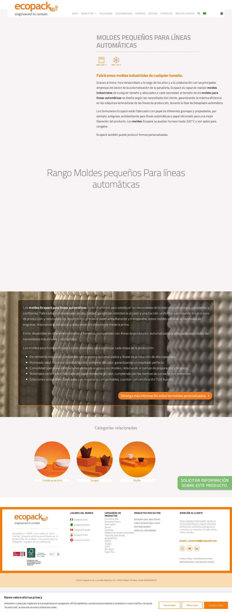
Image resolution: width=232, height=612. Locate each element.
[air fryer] (52, 443)
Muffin (137, 480)
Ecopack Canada (80, 529)
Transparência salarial (204, 561)
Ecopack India (79, 535)
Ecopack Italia (79, 519)
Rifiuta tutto (192, 605)
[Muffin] (137, 443)
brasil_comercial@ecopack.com (198, 541)
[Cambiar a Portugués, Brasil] (204, 13)
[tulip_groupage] (95, 443)
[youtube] (189, 548)
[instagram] (182, 548)
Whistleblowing (186, 561)
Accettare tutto (216, 605)
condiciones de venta (202, 558)
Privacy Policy (186, 558)
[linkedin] (197, 548)
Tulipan (95, 480)
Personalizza (169, 605)
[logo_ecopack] (31, 513)
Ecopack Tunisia (80, 540)
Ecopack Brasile (80, 524)
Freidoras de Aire (52, 480)
